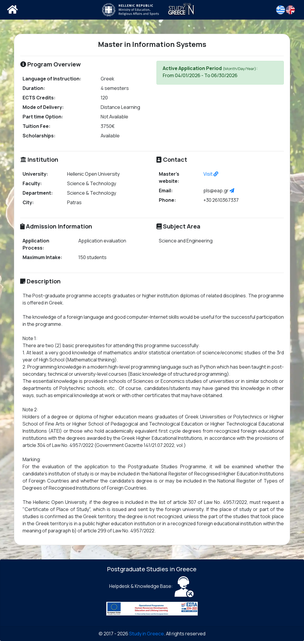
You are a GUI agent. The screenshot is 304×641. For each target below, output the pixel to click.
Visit (210, 174)
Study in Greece (146, 633)
